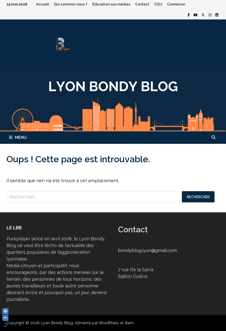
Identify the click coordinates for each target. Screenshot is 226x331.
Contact (142, 4)
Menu (18, 137)
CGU (158, 4)
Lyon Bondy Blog (57, 323)
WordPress (109, 323)
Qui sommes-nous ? (70, 4)
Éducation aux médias (111, 4)
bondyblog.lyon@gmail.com (147, 250)
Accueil (42, 4)
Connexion (176, 4)
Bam (129, 323)
